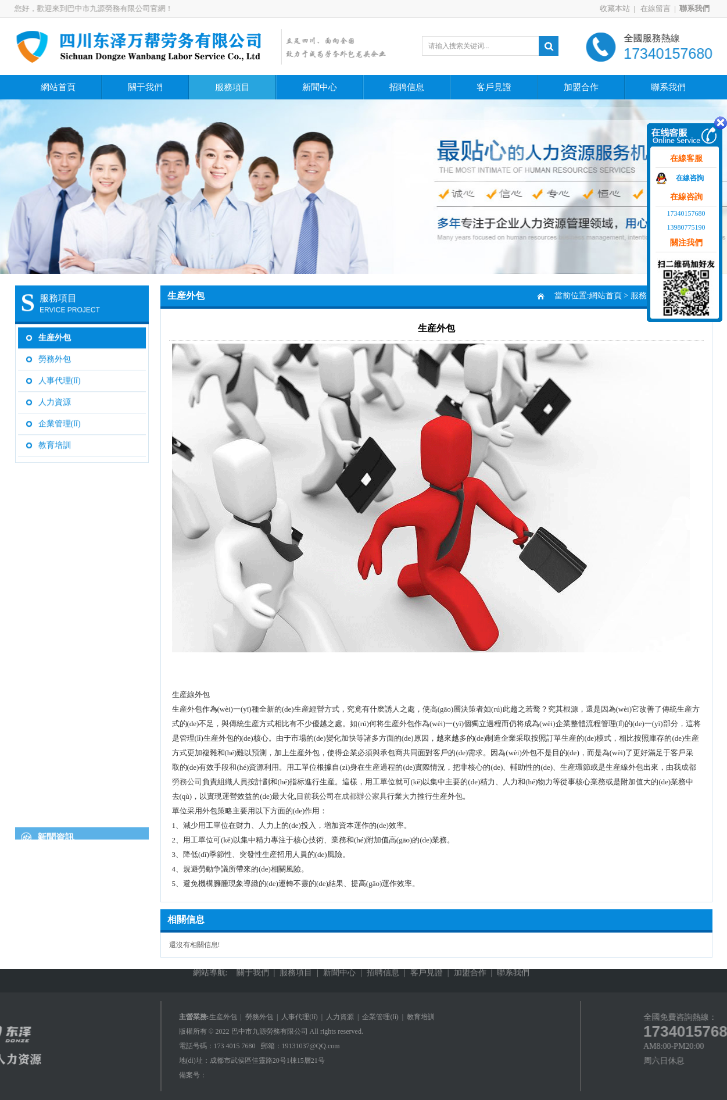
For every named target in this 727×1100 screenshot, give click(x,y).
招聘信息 (406, 87)
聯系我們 (668, 87)
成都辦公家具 (364, 796)
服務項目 (232, 87)
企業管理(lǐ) (59, 420)
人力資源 (54, 399)
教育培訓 (54, 442)
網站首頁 (58, 87)
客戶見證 (494, 87)
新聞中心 (319, 87)
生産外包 (54, 334)
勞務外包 (54, 356)
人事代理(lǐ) (59, 377)
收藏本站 (619, 8)
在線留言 (659, 8)
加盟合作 (581, 87)
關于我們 (145, 87)
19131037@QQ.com (311, 1046)
